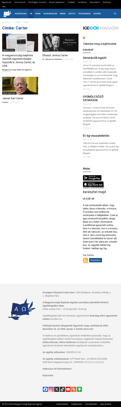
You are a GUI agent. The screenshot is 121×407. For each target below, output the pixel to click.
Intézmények (19, 2)
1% (31, 13)
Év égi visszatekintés (96, 135)
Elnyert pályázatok (57, 2)
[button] (115, 13)
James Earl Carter (12, 98)
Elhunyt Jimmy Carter (55, 55)
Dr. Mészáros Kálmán (52, 59)
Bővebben (95, 260)
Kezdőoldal (21, 13)
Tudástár (71, 2)
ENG (4, 6)
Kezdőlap (6, 22)
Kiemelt (46, 50)
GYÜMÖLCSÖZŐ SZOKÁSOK (93, 98)
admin (5, 102)
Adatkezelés (76, 404)
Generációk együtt (95, 57)
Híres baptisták (9, 93)
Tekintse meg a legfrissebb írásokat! (99, 46)
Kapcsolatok (95, 2)
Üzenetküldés (91, 404)
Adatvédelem (62, 404)
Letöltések (82, 2)
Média (63, 13)
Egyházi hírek (8, 50)
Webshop (107, 2)
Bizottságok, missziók (37, 2)
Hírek (37, 13)
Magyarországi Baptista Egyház (17, 69)
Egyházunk (6, 2)
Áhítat (72, 13)
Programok (84, 13)
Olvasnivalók (50, 13)
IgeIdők (97, 13)
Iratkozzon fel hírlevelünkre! (57, 369)
